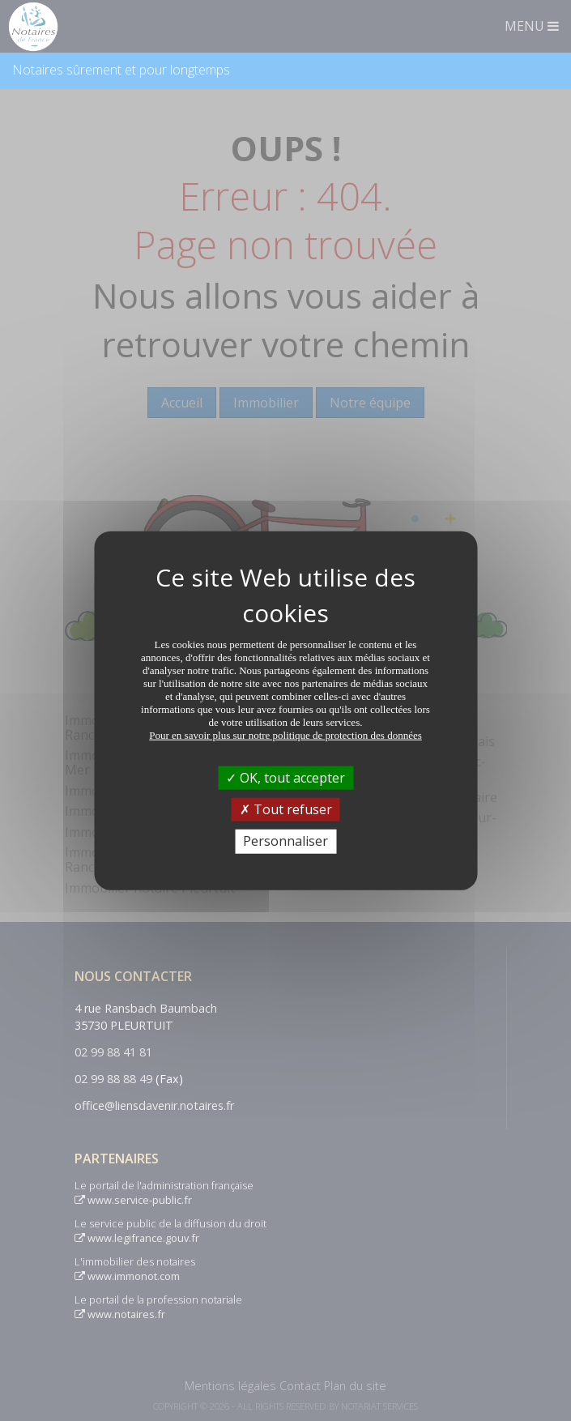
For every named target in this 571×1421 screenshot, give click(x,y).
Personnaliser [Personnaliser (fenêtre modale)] (285, 841)
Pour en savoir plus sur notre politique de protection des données (285, 735)
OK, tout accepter (285, 778)
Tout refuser (286, 809)
